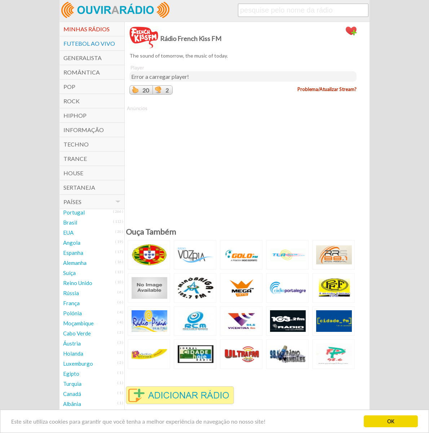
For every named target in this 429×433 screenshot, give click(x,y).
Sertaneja (79, 187)
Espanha (73, 252)
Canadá (72, 394)
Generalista (82, 57)
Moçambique (78, 323)
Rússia (71, 293)
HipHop (75, 115)
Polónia (72, 313)
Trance (75, 158)
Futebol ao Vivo (89, 43)
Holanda (73, 353)
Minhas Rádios (86, 29)
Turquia (72, 383)
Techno (76, 144)
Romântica (81, 72)
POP (69, 86)
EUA (68, 232)
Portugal (74, 212)
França (71, 303)
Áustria (72, 343)
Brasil (70, 222)
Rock (71, 101)
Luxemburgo (78, 363)
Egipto (71, 373)
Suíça (69, 273)
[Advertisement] (243, 162)
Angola (71, 242)
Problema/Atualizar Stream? (327, 89)
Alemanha (75, 263)
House (73, 173)
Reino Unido (77, 283)
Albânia (72, 404)
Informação (83, 129)
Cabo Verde (77, 333)
